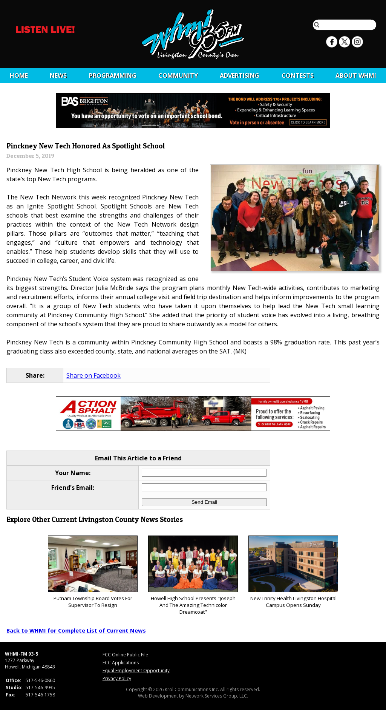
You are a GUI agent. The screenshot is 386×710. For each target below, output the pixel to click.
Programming (112, 75)
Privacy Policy (117, 678)
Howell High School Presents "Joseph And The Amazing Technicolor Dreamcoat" (192, 575)
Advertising (239, 75)
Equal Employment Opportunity (136, 670)
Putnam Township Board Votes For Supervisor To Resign (92, 572)
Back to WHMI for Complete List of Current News (76, 630)
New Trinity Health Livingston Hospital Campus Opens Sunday (293, 572)
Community (178, 75)
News (58, 75)
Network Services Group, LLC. (216, 696)
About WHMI (355, 75)
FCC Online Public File (125, 654)
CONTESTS (298, 75)
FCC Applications (121, 662)
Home (19, 75)
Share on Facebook (93, 375)
